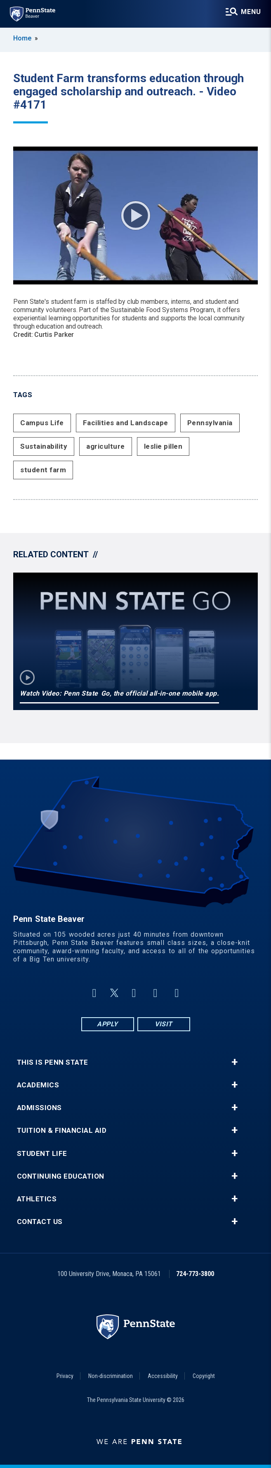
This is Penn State (52, 1062)
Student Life (42, 1154)
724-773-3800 (195, 1274)
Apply (107, 1024)
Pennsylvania (210, 423)
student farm (43, 470)
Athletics (37, 1199)
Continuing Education (60, 1176)
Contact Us (40, 1222)
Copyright (204, 1376)
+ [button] (234, 1062)
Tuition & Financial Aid (62, 1130)
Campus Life (42, 423)
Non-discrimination (110, 1376)
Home (22, 38)
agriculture (105, 446)
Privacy (65, 1376)
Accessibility (163, 1376)
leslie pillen (163, 446)
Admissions (39, 1108)
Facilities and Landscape (125, 423)
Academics (38, 1085)
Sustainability (43, 446)
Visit (163, 1024)
